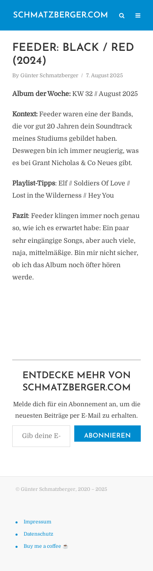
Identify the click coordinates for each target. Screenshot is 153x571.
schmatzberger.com (60, 15)
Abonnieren (107, 436)
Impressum (37, 522)
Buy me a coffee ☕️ (46, 546)
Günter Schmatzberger (49, 75)
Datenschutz (38, 534)
